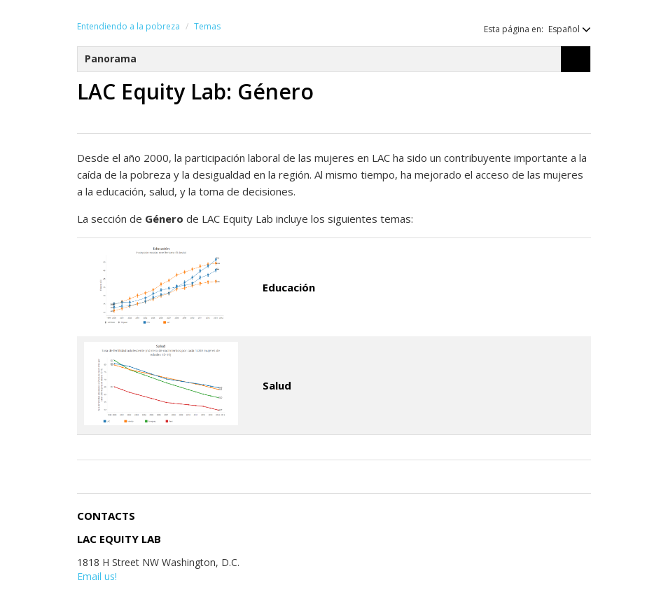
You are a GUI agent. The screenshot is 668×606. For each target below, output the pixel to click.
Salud (277, 385)
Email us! (97, 576)
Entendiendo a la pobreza (128, 26)
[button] (562, 29)
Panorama (111, 58)
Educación (289, 287)
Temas (207, 26)
